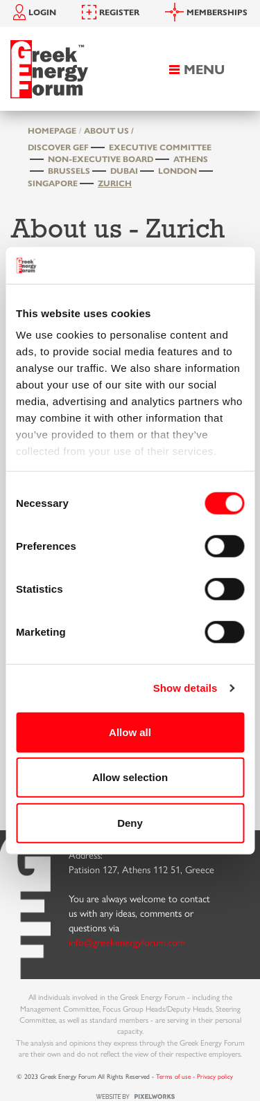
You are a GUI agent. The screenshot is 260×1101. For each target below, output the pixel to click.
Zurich (115, 183)
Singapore (53, 183)
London (177, 170)
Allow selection (130, 777)
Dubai (124, 170)
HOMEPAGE (52, 130)
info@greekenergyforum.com (127, 942)
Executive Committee (160, 147)
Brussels (69, 170)
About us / (109, 130)
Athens (190, 158)
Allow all (130, 731)
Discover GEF (58, 147)
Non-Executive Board (100, 158)
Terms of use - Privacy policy (194, 1076)
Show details (185, 688)
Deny (130, 822)
